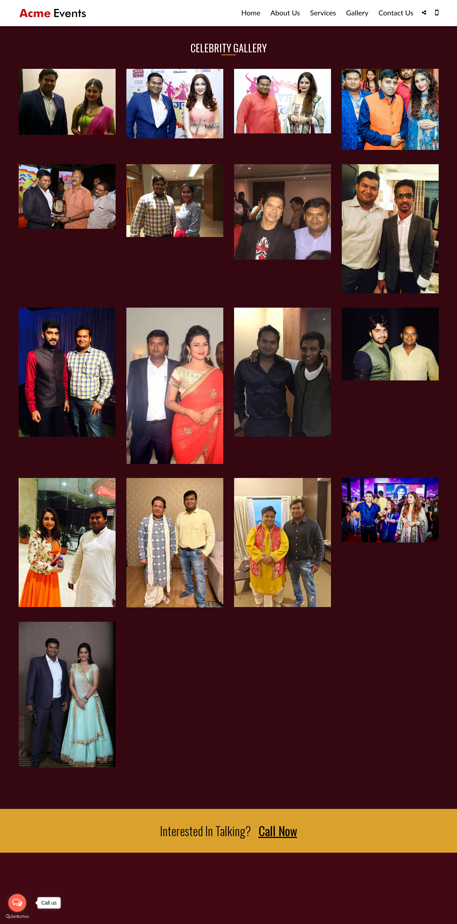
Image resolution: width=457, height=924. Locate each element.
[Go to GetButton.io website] (17, 916)
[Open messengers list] (17, 903)
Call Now (277, 830)
